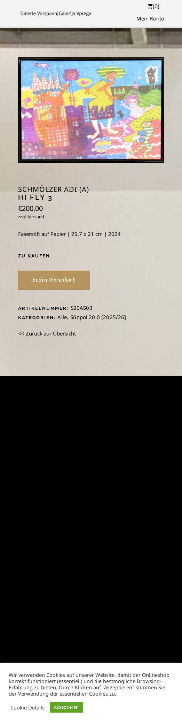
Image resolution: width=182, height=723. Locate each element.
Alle (62, 317)
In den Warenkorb (54, 279)
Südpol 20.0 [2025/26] (98, 317)
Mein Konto (150, 18)
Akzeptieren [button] (66, 707)
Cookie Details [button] (27, 707)
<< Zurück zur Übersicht (47, 333)
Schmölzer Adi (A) (53, 189)
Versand (36, 217)
